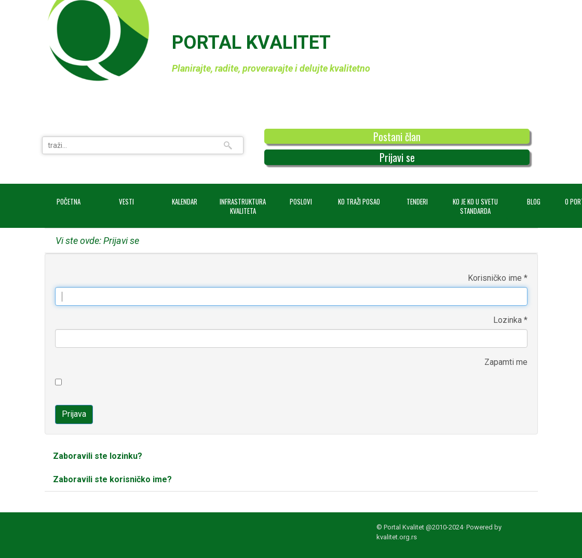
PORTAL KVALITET (251, 42)
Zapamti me (505, 362)
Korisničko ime (497, 278)
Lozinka (510, 320)
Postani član (397, 136)
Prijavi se (397, 157)
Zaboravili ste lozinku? (97, 456)
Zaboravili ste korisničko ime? (112, 479)
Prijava (74, 414)
